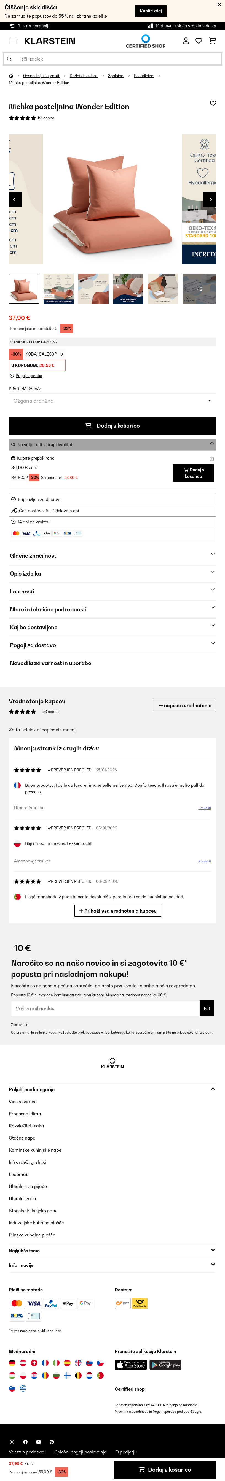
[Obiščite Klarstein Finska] (67, 1375)
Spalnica (116, 76)
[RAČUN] (186, 41)
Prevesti (203, 809)
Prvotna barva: (25, 389)
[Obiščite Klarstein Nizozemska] (89, 1375)
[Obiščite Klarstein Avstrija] (23, 1363)
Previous (14, 199)
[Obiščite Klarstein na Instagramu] (12, 1442)
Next (210, 199)
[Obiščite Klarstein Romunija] (45, 1375)
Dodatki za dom (84, 76)
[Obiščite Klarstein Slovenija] (12, 1388)
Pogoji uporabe (164, 1411)
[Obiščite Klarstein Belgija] (78, 1375)
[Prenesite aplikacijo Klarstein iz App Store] (131, 1365)
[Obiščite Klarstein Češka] (100, 1363)
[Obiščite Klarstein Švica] (34, 1363)
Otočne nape (22, 1138)
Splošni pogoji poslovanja (80, 1452)
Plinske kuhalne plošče (32, 1235)
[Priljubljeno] (198, 41)
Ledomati (19, 1174)
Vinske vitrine (23, 1101)
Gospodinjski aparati (41, 76)
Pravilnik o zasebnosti (131, 1411)
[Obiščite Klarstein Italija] (56, 1363)
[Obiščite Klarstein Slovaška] (89, 1363)
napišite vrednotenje (185, 705)
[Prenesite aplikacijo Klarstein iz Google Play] (165, 1365)
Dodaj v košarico (112, 425)
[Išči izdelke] (112, 59)
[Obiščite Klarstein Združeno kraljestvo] (78, 1363)
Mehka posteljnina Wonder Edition (39, 82)
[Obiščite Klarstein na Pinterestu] (52, 1442)
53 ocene (46, 118)
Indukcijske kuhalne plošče (36, 1222)
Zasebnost (19, 1024)
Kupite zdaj (151, 11)
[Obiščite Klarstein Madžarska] (12, 1375)
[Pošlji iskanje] (9, 59)
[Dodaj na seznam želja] (213, 103)
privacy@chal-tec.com (194, 1032)
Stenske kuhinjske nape (33, 1210)
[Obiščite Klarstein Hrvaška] (34, 1375)
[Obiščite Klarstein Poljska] (23, 1375)
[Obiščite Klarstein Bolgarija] (56, 1375)
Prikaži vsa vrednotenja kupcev (119, 911)
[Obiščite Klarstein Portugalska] (100, 1375)
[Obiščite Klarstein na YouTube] (38, 1442)
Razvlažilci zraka (26, 1126)
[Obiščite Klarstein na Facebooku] (25, 1442)
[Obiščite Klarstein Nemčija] (12, 1363)
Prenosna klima (25, 1113)
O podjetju (126, 1452)
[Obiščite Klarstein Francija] (45, 1363)
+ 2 (199, 289)
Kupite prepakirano (36, 458)
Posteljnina (144, 76)
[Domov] (16, 76)
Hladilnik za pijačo (28, 1186)
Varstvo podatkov (27, 1452)
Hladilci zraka (23, 1198)
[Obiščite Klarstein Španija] (67, 1363)
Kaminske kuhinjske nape (35, 1150)
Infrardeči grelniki (27, 1162)
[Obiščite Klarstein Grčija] (23, 1388)
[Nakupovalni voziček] (212, 41)
